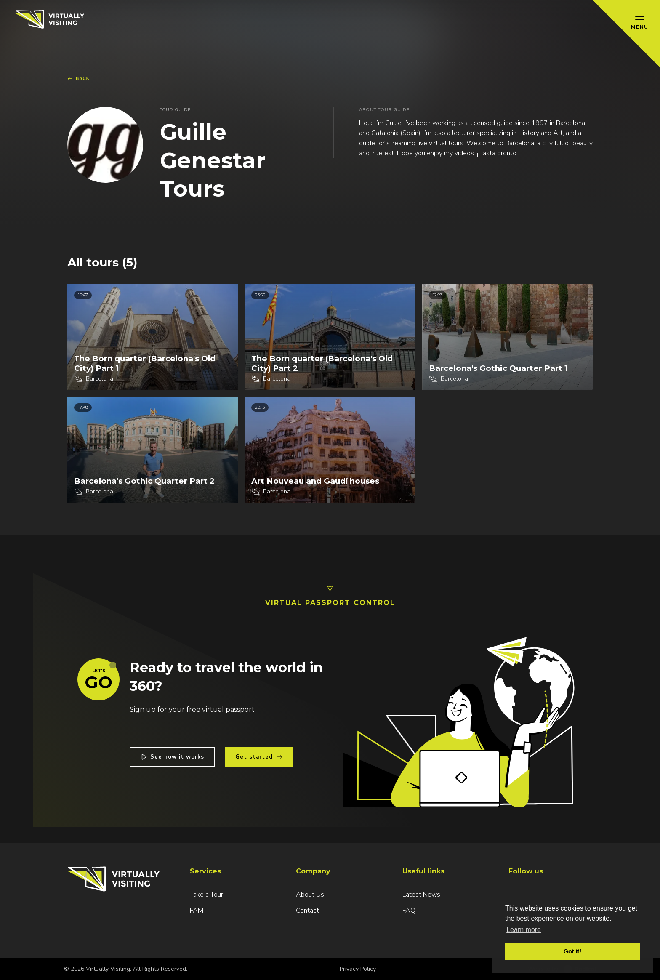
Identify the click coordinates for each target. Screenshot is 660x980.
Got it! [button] (572, 951)
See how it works (172, 757)
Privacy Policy (358, 969)
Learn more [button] (523, 929)
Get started (259, 757)
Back (78, 78)
